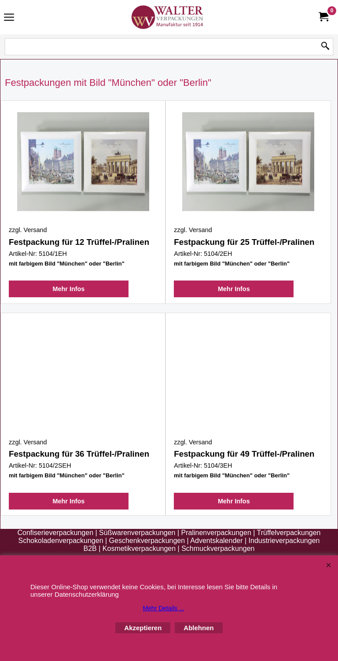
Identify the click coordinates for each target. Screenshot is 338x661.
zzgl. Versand (28, 229)
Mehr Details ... (163, 608)
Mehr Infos (69, 288)
